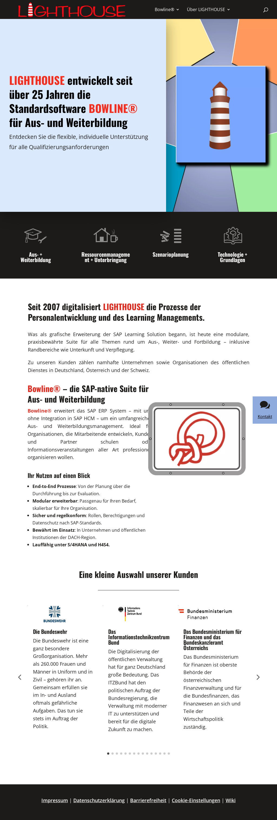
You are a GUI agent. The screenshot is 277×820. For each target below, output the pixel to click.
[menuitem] (167, 9)
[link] (265, 410)
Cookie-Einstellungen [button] (196, 800)
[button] (12, 808)
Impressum (54, 800)
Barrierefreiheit (148, 800)
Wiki (231, 800)
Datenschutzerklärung (99, 800)
